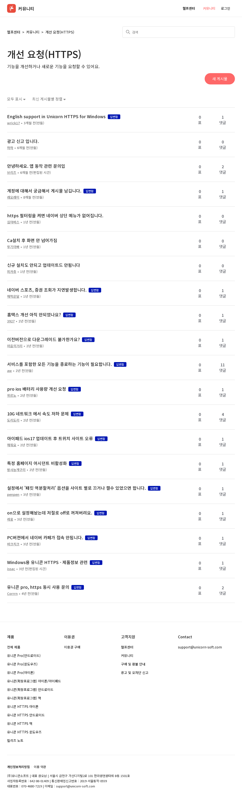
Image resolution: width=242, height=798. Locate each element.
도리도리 (13, 420)
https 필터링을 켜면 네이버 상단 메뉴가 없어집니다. (55, 215)
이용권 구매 (72, 647)
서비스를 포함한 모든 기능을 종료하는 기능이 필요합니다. (59, 364)
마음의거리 (14, 345)
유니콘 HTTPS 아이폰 (23, 706)
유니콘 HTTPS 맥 (19, 723)
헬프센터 (189, 8)
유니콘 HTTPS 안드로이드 (26, 715)
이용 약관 (40, 767)
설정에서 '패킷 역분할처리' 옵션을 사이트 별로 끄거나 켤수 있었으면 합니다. (76, 488)
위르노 (11, 395)
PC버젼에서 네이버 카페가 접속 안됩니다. (45, 537)
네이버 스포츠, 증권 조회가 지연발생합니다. (46, 290)
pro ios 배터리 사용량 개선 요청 (36, 389)
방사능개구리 (16, 469)
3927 (11, 321)
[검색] (178, 32)
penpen (13, 494)
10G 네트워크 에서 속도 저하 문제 (38, 413)
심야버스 (13, 222)
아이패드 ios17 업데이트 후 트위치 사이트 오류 (50, 438)
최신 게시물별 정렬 (49, 99)
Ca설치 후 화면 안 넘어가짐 (32, 240)
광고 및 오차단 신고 (134, 672)
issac (11, 568)
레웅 (10, 519)
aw (9, 370)
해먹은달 (13, 296)
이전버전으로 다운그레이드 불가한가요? (43, 339)
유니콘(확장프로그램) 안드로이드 (30, 689)
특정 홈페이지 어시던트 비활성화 (37, 463)
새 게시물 (219, 78)
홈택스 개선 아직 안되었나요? (34, 314)
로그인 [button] (225, 8)
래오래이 (13, 197)
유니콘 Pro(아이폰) (21, 672)
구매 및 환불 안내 (133, 664)
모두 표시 (16, 99)
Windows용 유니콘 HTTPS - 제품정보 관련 (47, 562)
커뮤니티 (209, 8)
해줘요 (11, 445)
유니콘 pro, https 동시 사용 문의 (38, 587)
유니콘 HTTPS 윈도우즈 (24, 732)
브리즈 (11, 172)
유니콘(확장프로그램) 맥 (24, 698)
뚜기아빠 (13, 246)
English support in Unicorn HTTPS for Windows (56, 116)
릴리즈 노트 (15, 740)
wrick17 (13, 123)
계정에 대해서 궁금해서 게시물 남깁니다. (44, 191)
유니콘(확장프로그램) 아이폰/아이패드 (34, 681)
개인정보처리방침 (18, 767)
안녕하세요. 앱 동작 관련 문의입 (36, 166)
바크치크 (13, 544)
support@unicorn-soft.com (200, 647)
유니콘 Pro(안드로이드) (24, 655)
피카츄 (11, 271)
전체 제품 (13, 647)
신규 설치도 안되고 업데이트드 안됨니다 (43, 265)
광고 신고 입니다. (23, 141)
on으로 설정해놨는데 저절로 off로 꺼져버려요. (49, 513)
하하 (10, 147)
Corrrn (12, 593)
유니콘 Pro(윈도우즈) (22, 664)
